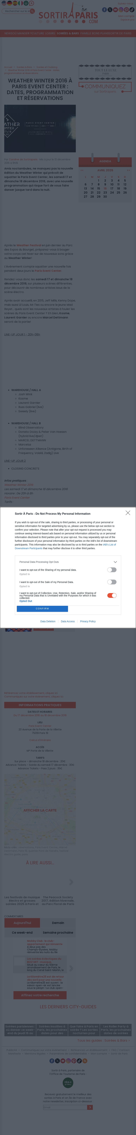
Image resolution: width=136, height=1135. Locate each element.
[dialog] (68, 567)
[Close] (129, 514)
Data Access (68, 621)
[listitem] (68, 562)
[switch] (112, 569)
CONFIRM (42, 608)
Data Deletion (47, 621)
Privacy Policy (88, 621)
